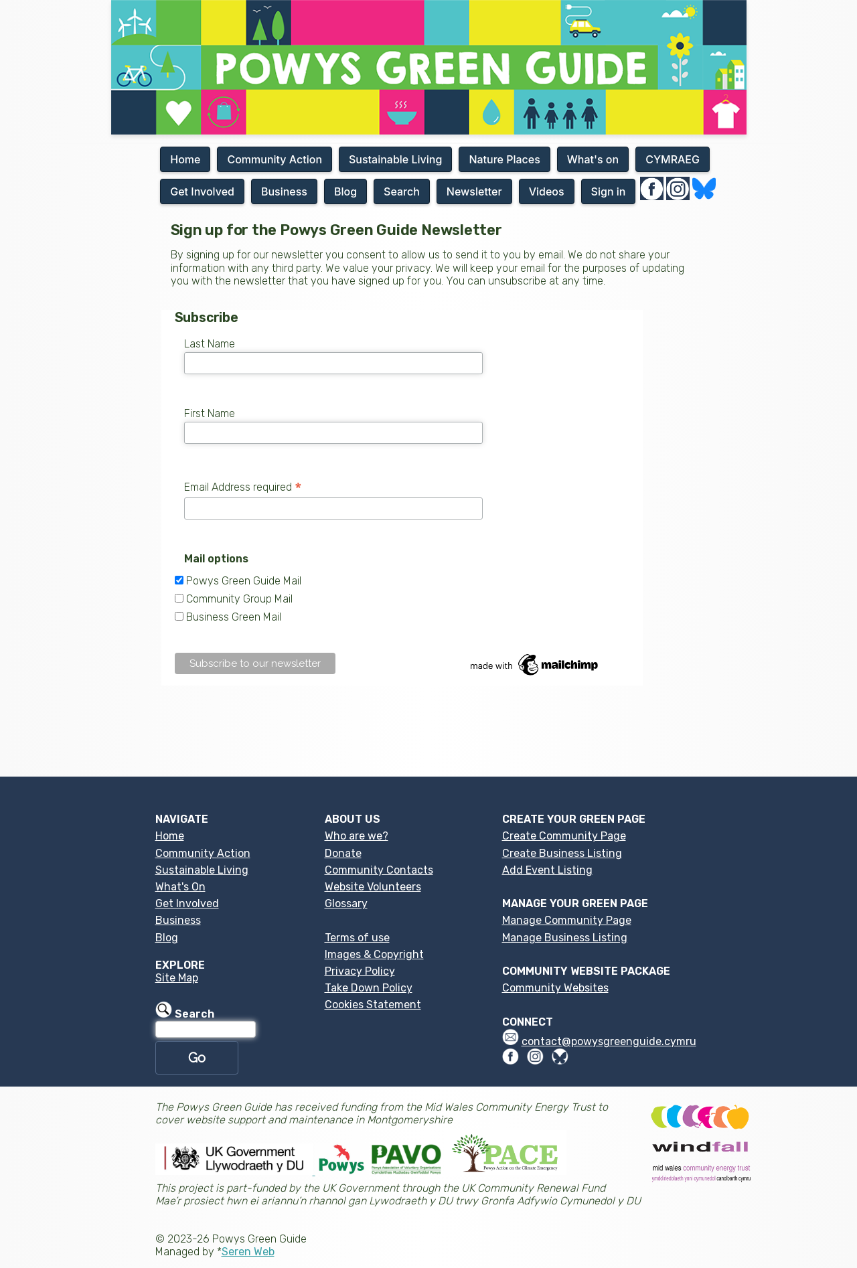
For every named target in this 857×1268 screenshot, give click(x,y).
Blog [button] (345, 191)
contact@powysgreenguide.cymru (609, 1041)
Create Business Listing (562, 853)
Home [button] (185, 159)
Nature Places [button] (504, 159)
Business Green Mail (233, 617)
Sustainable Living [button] (395, 159)
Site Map (176, 977)
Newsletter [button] (474, 191)
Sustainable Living (201, 870)
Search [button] (402, 191)
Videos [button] (546, 191)
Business (178, 920)
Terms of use (357, 937)
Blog (166, 937)
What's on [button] (593, 159)
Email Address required (243, 487)
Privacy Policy (360, 971)
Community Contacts (379, 870)
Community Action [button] (274, 159)
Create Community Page (564, 835)
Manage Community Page (566, 920)
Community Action (202, 853)
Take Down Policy (368, 987)
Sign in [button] (608, 191)
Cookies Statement (373, 1004)
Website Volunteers (373, 886)
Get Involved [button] (202, 191)
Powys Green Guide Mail (243, 580)
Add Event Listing (547, 870)
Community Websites (555, 987)
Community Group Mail (239, 598)
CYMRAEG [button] (672, 159)
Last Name (209, 343)
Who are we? (356, 835)
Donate (343, 853)
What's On (180, 886)
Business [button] (284, 191)
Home (169, 835)
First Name (209, 413)
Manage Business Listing (564, 937)
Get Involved (187, 903)
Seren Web (248, 1251)
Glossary (346, 903)
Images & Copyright (374, 954)
